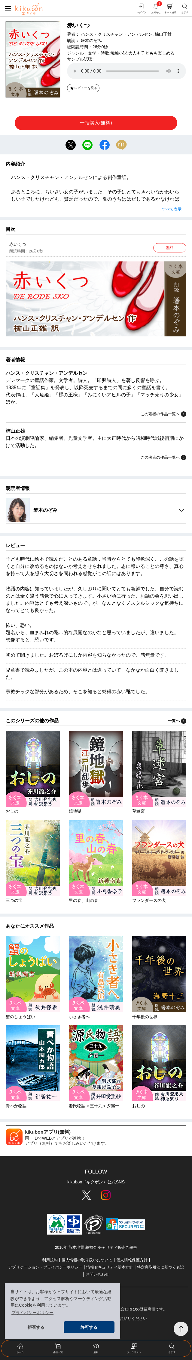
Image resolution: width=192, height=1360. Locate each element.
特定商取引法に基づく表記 (160, 1267)
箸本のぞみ (91, 40)
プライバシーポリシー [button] (32, 1312)
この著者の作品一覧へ (163, 414)
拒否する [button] (36, 1327)
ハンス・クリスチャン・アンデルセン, (117, 34)
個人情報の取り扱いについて (87, 1260)
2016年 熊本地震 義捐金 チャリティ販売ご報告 (96, 1247)
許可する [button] (89, 1327)
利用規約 (50, 1260)
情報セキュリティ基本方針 (109, 1267)
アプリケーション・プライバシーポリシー (45, 1267)
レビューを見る (83, 88)
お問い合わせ (97, 1274)
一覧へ (177, 720)
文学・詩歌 (98, 53)
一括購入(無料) (96, 122)
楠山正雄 (163, 34)
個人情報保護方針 (132, 1260)
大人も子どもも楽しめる (151, 53)
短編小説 (118, 53)
